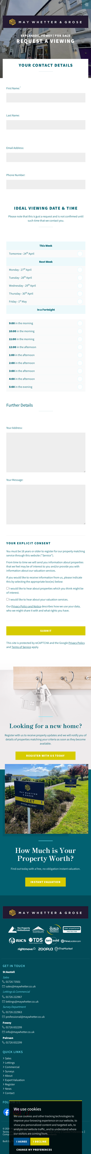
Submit (46, 631)
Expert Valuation (14, 1080)
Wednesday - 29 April (22, 285)
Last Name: (13, 115)
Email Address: (15, 148)
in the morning (21, 323)
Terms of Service (21, 647)
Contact (8, 1093)
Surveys (8, 1071)
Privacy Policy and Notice (26, 606)
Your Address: (14, 428)
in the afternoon (22, 347)
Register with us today (45, 756)
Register (9, 1084)
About (7, 1075)
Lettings (9, 1062)
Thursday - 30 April (21, 293)
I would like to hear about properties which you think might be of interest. (44, 590)
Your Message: (14, 480)
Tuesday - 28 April (20, 277)
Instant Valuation (45, 882)
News (7, 1088)
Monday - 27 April (20, 269)
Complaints (9, 1134)
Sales (7, 1058)
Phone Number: (15, 175)
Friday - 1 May (18, 301)
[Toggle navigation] (86, 4)
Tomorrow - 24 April (21, 253)
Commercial (11, 1067)
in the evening (20, 387)
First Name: (13, 88)
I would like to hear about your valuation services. (37, 599)
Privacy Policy (76, 643)
